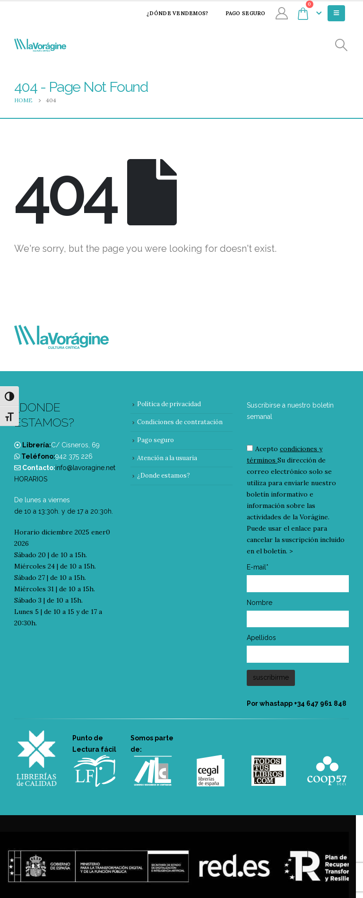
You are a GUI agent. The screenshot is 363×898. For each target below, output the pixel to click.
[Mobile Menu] (336, 13)
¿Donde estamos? (163, 475)
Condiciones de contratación (180, 422)
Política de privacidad (169, 404)
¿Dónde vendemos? (171, 13)
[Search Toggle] (341, 45)
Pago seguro (239, 13)
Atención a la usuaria (167, 458)
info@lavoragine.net (85, 467)
